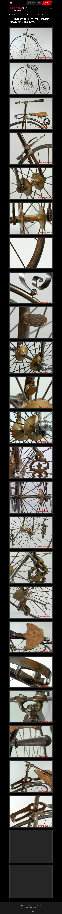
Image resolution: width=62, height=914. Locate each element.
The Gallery (13, 15)
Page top (31, 911)
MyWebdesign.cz (36, 907)
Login (39, 3)
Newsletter (31, 3)
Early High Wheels (25, 15)
